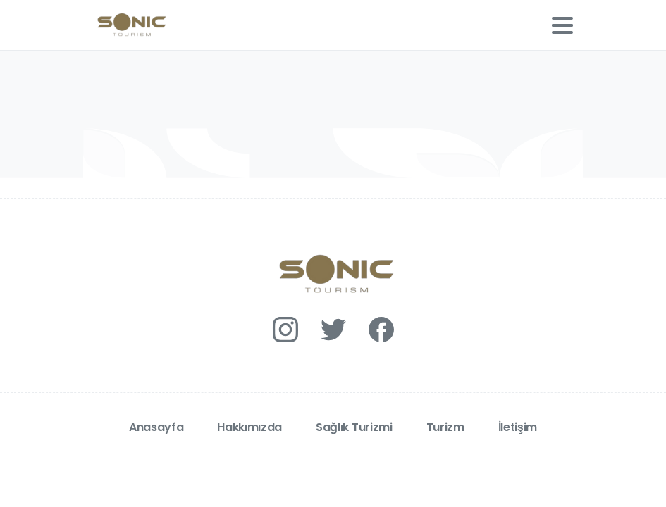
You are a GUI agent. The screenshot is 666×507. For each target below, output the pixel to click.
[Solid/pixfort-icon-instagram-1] (285, 328)
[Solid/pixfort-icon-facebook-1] (381, 328)
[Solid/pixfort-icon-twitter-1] (333, 328)
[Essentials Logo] (333, 274)
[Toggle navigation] (562, 25)
